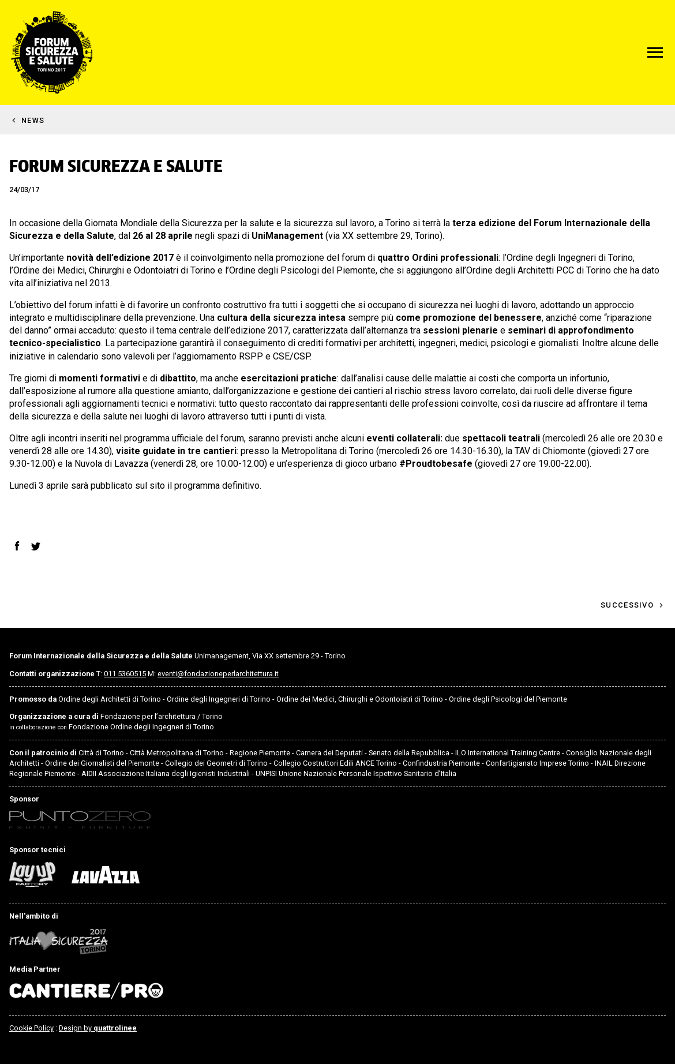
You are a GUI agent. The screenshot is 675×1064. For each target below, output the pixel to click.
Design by (98, 1028)
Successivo (627, 605)
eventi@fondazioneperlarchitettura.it (218, 673)
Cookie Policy (31, 1028)
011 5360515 (125, 673)
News (32, 120)
